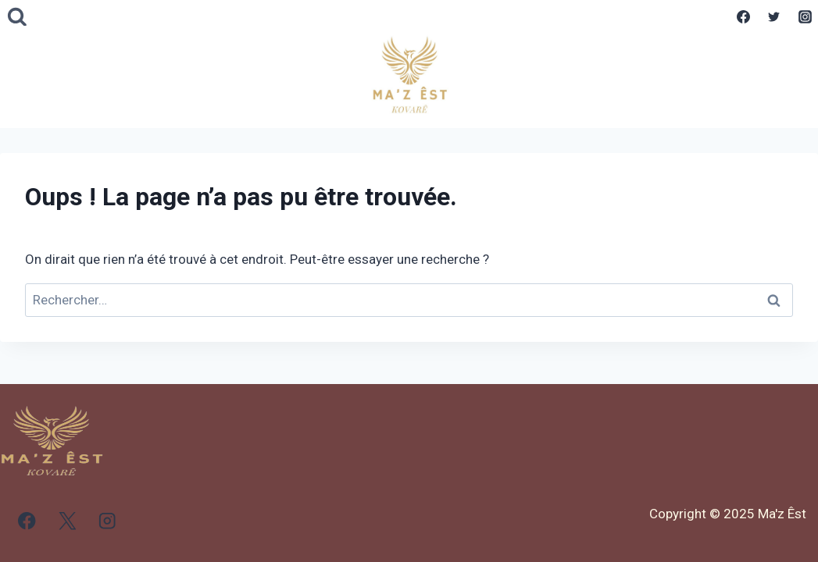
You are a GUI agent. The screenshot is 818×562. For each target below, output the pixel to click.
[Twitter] (774, 17)
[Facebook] (743, 17)
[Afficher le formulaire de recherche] (17, 17)
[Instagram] (804, 17)
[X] (67, 521)
